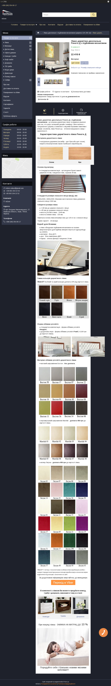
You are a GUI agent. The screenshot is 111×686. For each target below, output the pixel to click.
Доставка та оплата (73, 25)
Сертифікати (8, 104)
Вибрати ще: (86, 67)
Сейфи (7, 80)
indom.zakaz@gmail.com (15, 188)
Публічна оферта (10, 116)
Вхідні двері (9, 70)
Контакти (51, 25)
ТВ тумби (8, 66)
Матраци (8, 46)
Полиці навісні (10, 76)
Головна (14, 25)
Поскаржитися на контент (49, 684)
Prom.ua (66, 682)
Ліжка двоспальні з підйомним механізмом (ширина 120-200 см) (67, 33)
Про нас (42, 25)
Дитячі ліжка (9, 49)
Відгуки (60, 25)
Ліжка (7, 42)
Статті (5, 112)
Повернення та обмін (91, 25)
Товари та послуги (27, 25)
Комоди (46, 617)
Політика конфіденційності (66, 684)
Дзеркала (8, 63)
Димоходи (9, 73)
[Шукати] (93, 14)
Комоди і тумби (10, 56)
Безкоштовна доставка (81, 92)
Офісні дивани (10, 53)
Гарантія (6, 108)
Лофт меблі (9, 59)
